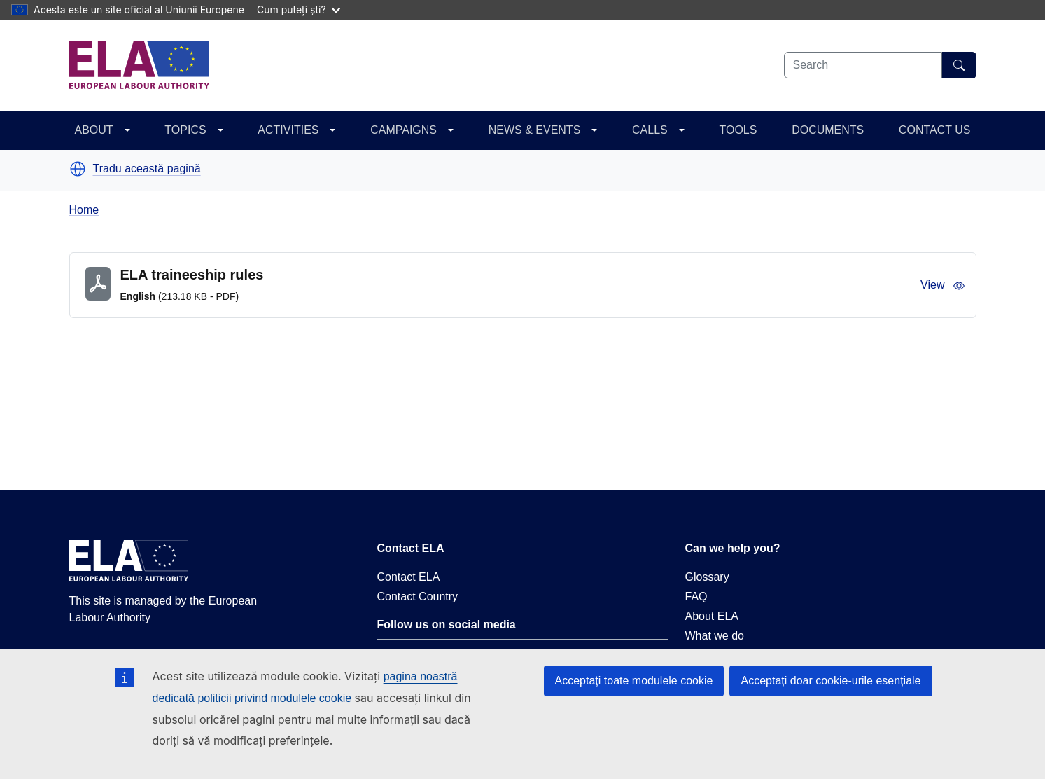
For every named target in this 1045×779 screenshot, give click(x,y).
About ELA (712, 616)
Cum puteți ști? (298, 9)
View (942, 285)
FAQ (696, 596)
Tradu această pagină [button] (147, 168)
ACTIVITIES (288, 130)
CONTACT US (935, 130)
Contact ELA (408, 577)
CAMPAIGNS (403, 130)
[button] (77, 168)
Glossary (707, 577)
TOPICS (185, 130)
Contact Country (417, 596)
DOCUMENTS (828, 130)
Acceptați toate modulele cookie (634, 681)
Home (84, 210)
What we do (714, 636)
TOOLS (738, 130)
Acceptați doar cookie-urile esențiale (830, 681)
